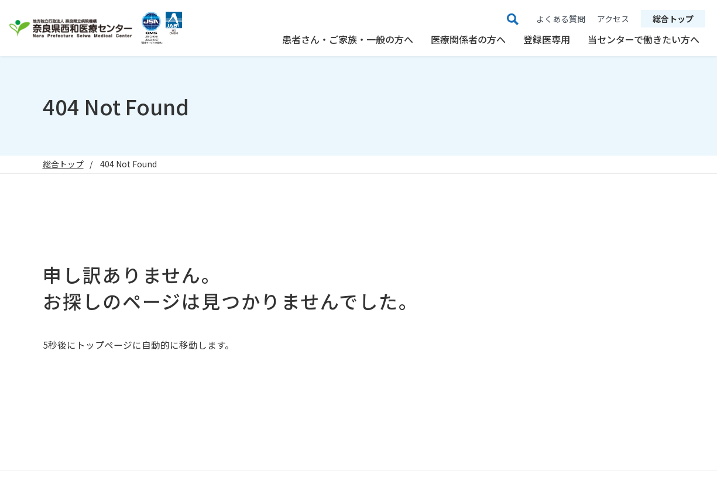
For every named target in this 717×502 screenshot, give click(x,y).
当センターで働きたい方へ (643, 39)
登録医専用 (546, 39)
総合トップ (673, 19)
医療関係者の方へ (468, 39)
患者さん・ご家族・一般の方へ (347, 39)
